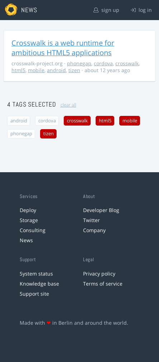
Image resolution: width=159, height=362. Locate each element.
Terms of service (102, 283)
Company (94, 230)
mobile (36, 70)
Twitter (91, 220)
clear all (68, 105)
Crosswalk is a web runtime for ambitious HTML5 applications (62, 47)
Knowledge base (39, 283)
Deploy (28, 210)
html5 (18, 70)
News (26, 240)
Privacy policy (99, 273)
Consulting (32, 230)
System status (36, 273)
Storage (29, 220)
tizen (74, 70)
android (56, 70)
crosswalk (127, 63)
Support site (34, 293)
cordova (103, 63)
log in (141, 9)
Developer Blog (101, 210)
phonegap (79, 63)
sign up (106, 9)
